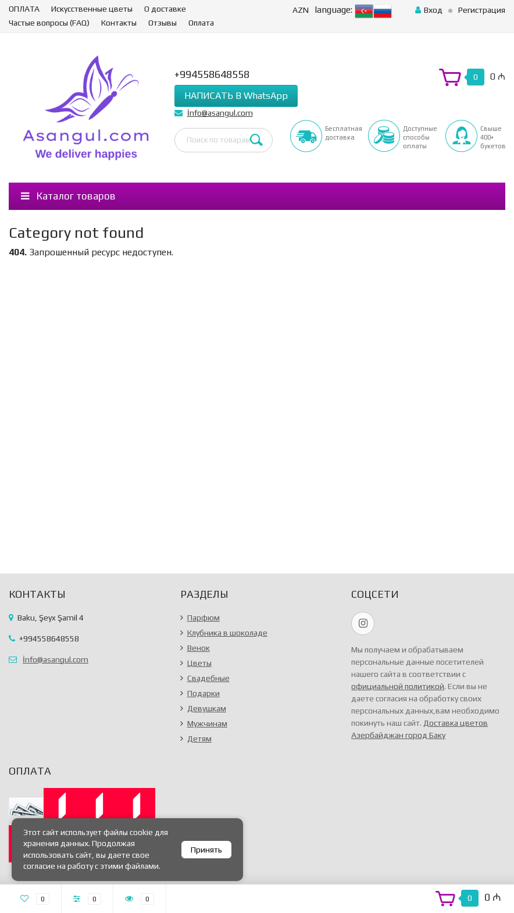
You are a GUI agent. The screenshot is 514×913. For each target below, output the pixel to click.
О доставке (165, 8)
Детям (199, 738)
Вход (428, 10)
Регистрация (481, 10)
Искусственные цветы (92, 8)
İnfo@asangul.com (220, 112)
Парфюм (203, 617)
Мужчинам (207, 723)
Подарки (203, 693)
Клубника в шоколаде (227, 632)
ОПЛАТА (24, 8)
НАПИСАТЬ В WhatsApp (236, 95)
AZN (300, 10)
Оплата (201, 22)
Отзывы (162, 22)
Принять (206, 849)
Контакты (119, 22)
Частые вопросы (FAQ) (49, 22)
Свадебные (208, 678)
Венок (198, 647)
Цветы (199, 663)
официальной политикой (397, 686)
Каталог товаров (68, 196)
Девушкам (206, 708)
